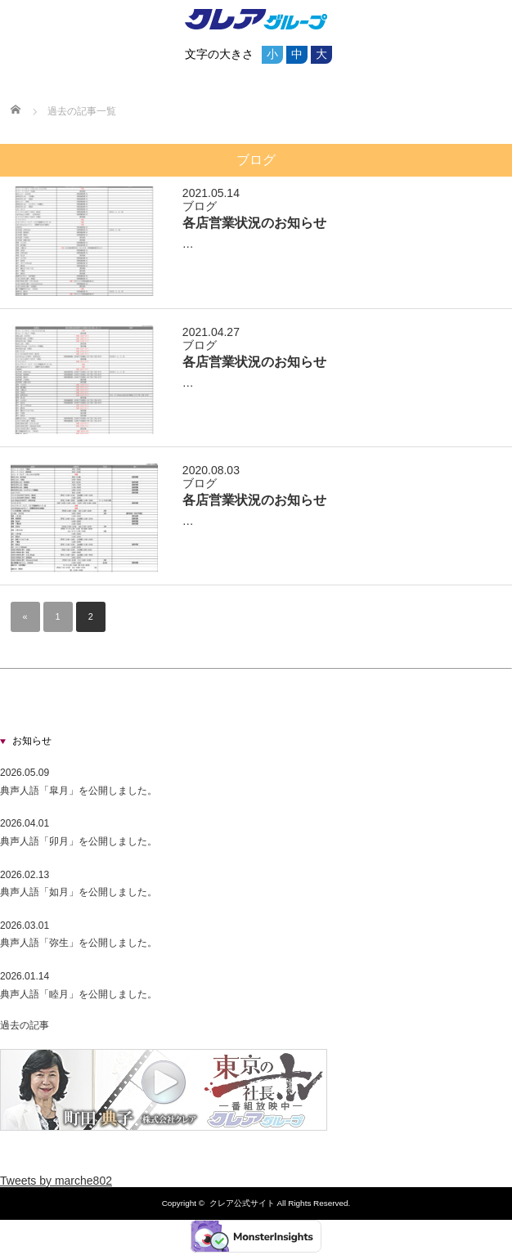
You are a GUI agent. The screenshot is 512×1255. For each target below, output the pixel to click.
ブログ (199, 206)
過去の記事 (24, 1025)
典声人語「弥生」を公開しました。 (78, 942)
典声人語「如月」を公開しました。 (78, 892)
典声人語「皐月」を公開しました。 (78, 790)
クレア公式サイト (242, 1203)
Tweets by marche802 (56, 1180)
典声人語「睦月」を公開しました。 (78, 994)
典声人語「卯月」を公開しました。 (78, 841)
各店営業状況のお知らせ (254, 222)
